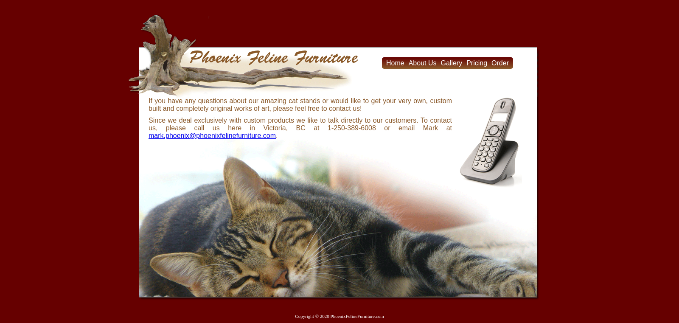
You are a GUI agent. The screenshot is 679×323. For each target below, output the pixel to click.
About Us (423, 63)
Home (395, 63)
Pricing (476, 63)
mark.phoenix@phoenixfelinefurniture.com (212, 135)
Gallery (452, 63)
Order (500, 63)
